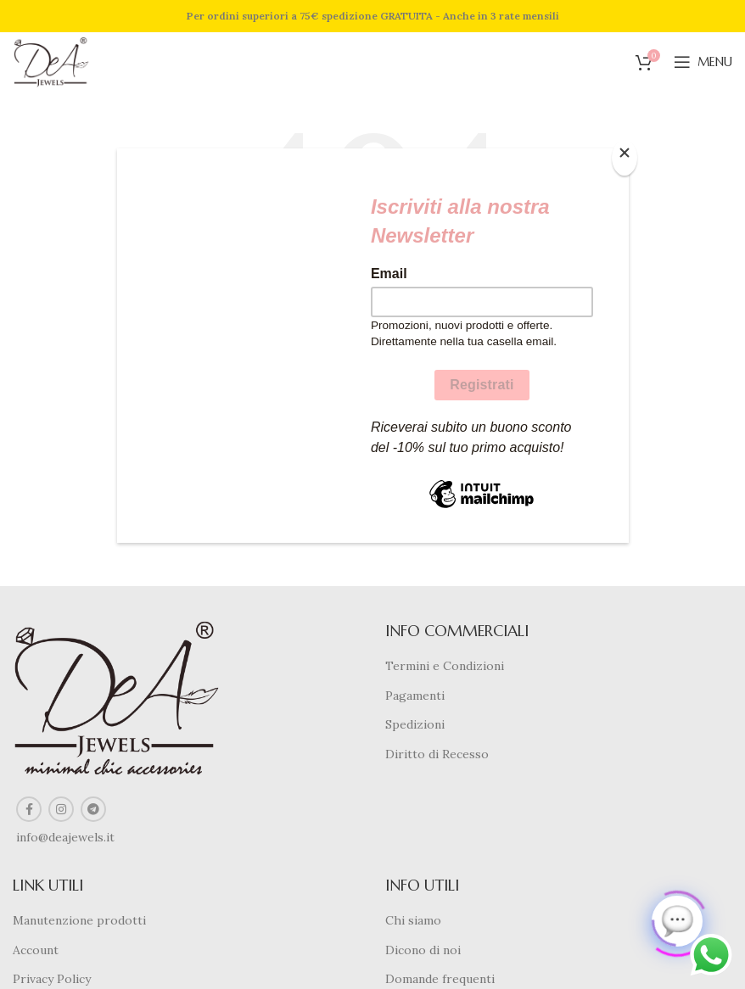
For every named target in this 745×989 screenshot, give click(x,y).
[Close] (624, 158)
